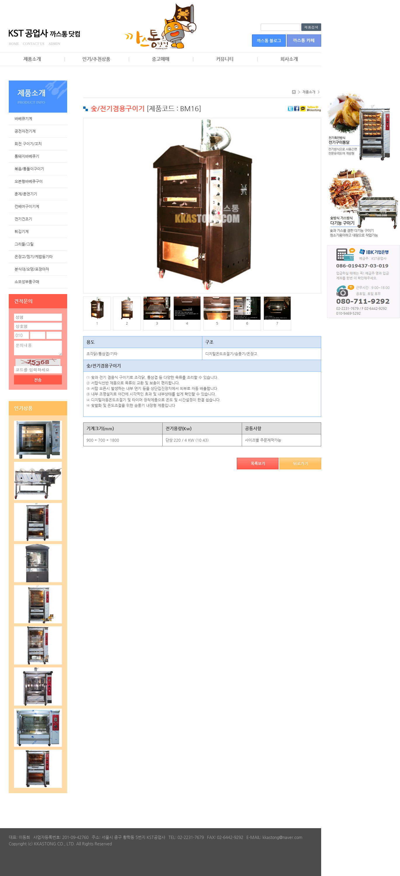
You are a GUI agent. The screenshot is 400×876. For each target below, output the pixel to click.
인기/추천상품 (96, 59)
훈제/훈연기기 (26, 194)
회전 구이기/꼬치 (28, 143)
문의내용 (38, 348)
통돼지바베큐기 (27, 156)
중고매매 (160, 59)
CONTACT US (33, 44)
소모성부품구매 (27, 281)
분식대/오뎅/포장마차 (32, 269)
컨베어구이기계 (27, 206)
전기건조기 (23, 219)
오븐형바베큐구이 (29, 181)
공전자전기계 (25, 131)
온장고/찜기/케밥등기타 (34, 256)
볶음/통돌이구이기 (29, 169)
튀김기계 (22, 231)
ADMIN (54, 44)
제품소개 (32, 59)
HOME (14, 44)
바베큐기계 (23, 118)
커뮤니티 (225, 59)
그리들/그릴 (24, 244)
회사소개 (289, 59)
